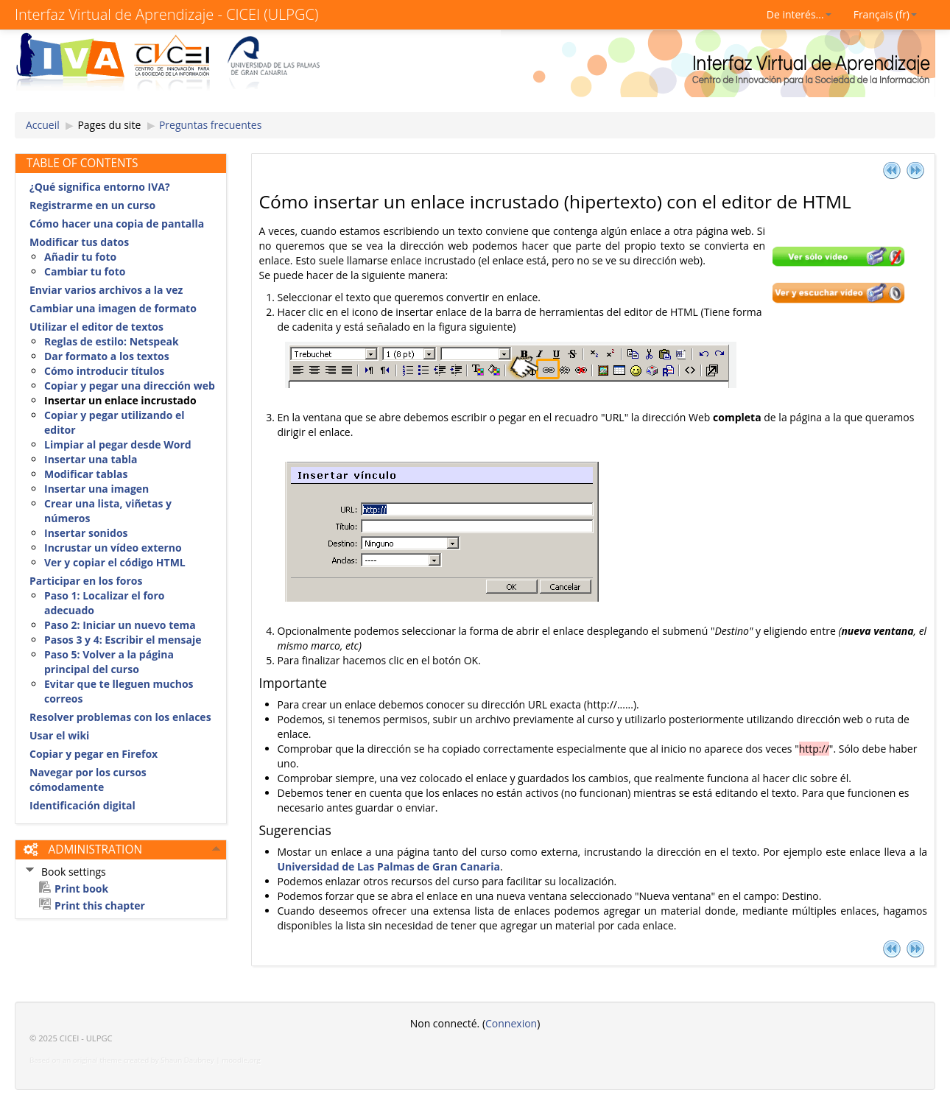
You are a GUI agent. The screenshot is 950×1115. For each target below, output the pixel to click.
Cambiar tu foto (84, 271)
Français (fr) (885, 14)
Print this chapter (99, 905)
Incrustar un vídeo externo (113, 548)
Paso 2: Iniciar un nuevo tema (120, 625)
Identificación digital (82, 805)
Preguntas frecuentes (210, 125)
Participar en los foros (85, 581)
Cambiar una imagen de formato (113, 308)
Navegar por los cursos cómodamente (88, 779)
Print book (81, 889)
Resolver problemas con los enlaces (120, 717)
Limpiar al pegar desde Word (117, 444)
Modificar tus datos (79, 242)
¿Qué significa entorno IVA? (99, 187)
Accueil (43, 125)
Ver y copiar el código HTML (115, 562)
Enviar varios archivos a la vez (106, 290)
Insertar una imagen (96, 489)
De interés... (799, 14)
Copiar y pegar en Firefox (93, 754)
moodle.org (241, 1060)
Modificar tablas (85, 474)
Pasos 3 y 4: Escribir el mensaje (122, 640)
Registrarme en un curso (92, 205)
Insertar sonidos (86, 533)
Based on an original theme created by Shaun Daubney (121, 1060)
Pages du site (109, 125)
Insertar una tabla (91, 459)
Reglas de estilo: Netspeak (111, 341)
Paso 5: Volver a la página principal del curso (109, 661)
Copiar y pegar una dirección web (129, 386)
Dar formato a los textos (106, 356)
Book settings (73, 872)
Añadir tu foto (80, 257)
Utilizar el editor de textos (96, 327)
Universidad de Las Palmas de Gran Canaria (389, 866)
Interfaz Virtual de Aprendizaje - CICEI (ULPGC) (166, 14)
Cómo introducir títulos (104, 371)
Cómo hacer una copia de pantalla (116, 224)
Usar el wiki (59, 735)
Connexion (511, 1023)
